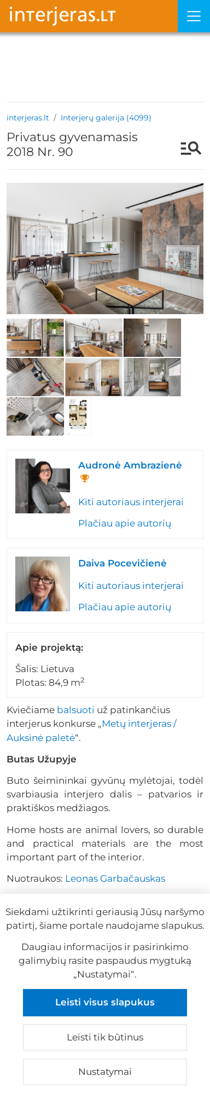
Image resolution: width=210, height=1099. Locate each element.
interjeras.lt (28, 118)
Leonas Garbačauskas (115, 878)
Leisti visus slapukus (105, 1002)
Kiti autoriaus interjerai (131, 501)
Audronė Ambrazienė (130, 465)
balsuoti (76, 709)
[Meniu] (194, 16)
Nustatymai (105, 1071)
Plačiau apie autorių (124, 523)
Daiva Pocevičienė (122, 563)
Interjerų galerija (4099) (106, 118)
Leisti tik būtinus (105, 1037)
